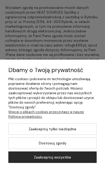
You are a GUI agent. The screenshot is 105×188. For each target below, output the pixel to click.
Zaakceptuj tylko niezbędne (52, 129)
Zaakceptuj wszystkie (52, 157)
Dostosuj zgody (52, 143)
